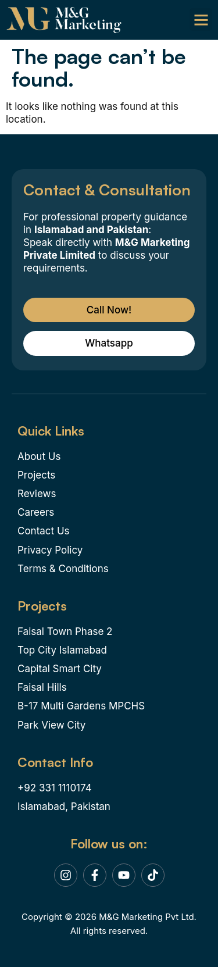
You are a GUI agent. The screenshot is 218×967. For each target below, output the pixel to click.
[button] (201, 19)
